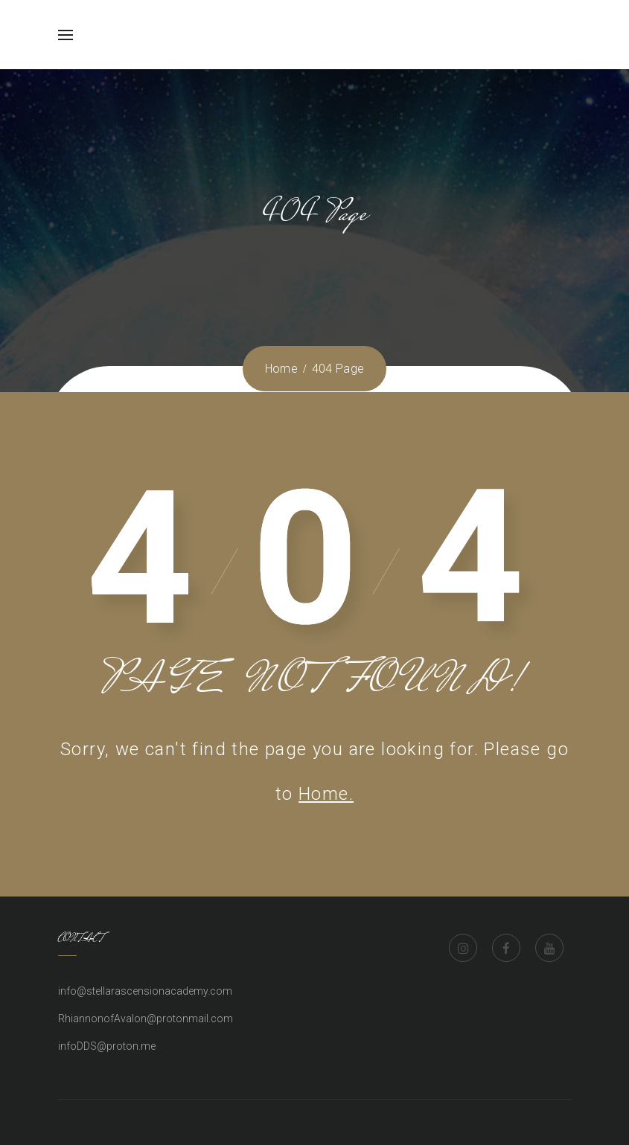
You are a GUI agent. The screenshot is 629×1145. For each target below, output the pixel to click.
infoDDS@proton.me (107, 1046)
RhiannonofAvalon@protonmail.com (145, 1018)
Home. (326, 793)
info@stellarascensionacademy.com (145, 991)
